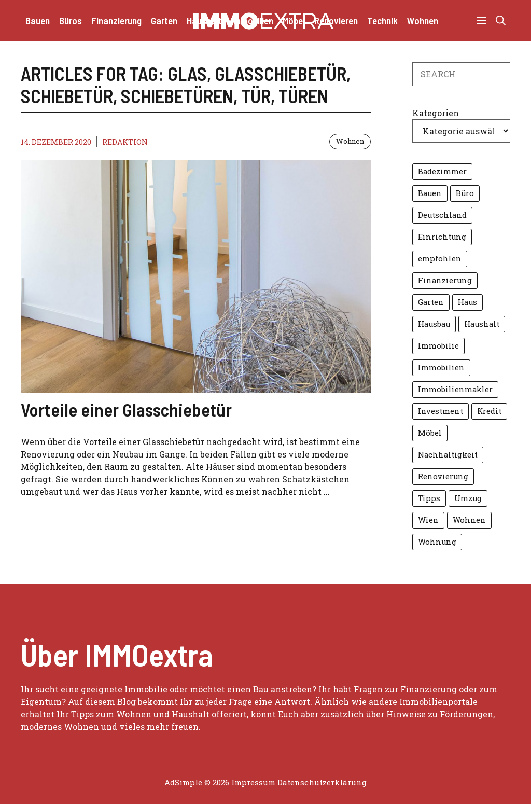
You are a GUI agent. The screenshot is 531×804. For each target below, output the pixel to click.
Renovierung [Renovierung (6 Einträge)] (443, 476)
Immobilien (252, 20)
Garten (164, 20)
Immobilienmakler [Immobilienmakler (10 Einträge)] (455, 389)
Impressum (253, 782)
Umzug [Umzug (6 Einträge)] (468, 498)
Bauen (37, 20)
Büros (70, 20)
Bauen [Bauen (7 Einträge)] (430, 193)
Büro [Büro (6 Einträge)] (465, 193)
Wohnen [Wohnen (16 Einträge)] (469, 520)
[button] (500, 20)
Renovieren (336, 20)
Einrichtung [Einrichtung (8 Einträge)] (442, 237)
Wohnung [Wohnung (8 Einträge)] (437, 542)
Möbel (294, 20)
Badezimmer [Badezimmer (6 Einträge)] (442, 171)
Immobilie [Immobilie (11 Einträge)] (438, 346)
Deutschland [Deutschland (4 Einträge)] (442, 215)
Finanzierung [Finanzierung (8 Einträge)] (445, 280)
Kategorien (435, 112)
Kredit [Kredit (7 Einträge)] (489, 411)
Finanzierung (116, 20)
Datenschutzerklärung (322, 782)
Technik (382, 20)
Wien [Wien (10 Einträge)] (428, 520)
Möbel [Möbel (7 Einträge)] (430, 433)
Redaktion (125, 142)
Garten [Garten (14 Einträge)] (431, 302)
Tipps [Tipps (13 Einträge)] (429, 498)
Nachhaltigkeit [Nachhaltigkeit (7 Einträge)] (448, 455)
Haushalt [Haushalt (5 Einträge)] (481, 324)
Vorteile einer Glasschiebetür (126, 409)
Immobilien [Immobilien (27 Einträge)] (441, 367)
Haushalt (204, 20)
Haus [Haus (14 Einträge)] (467, 302)
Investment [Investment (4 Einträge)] (440, 411)
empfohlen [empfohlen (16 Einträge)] (440, 259)
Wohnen (422, 20)
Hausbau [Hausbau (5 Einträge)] (434, 324)
